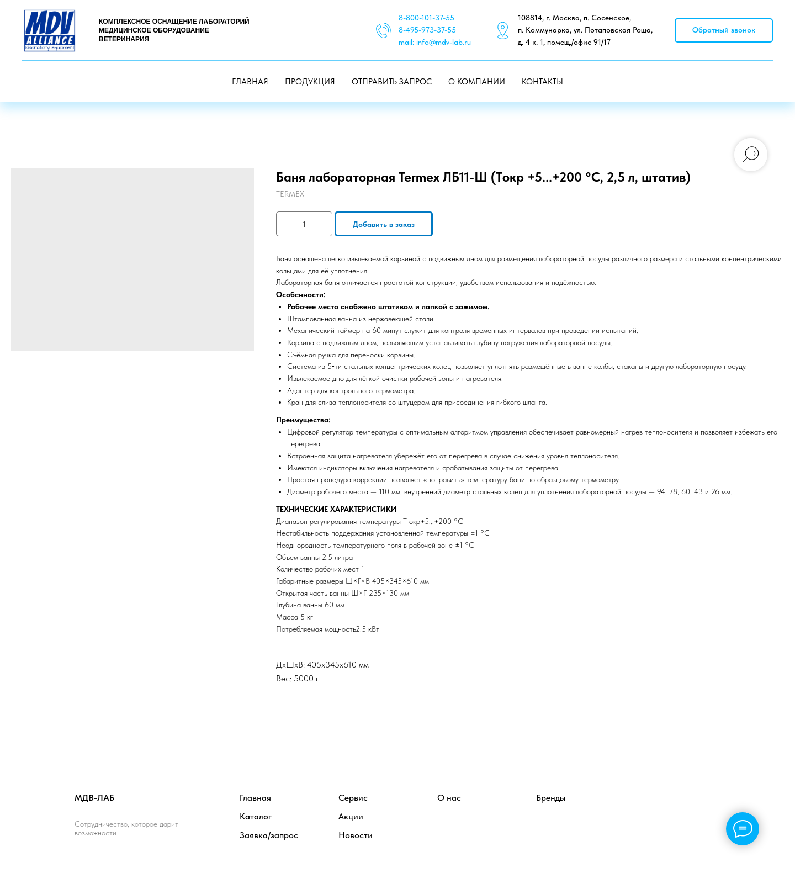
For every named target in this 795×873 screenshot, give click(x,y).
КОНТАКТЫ (542, 82)
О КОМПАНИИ (476, 82)
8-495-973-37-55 (427, 29)
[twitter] (685, 807)
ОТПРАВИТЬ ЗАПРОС (392, 82)
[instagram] (709, 807)
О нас (449, 797)
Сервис (353, 797)
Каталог (256, 816)
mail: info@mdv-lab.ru (435, 42)
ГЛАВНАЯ (250, 82)
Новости (355, 835)
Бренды (550, 797)
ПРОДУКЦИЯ (310, 82)
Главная (255, 797)
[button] (724, 30)
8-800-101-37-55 (426, 17)
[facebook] (660, 807)
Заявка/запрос (269, 835)
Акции (350, 816)
